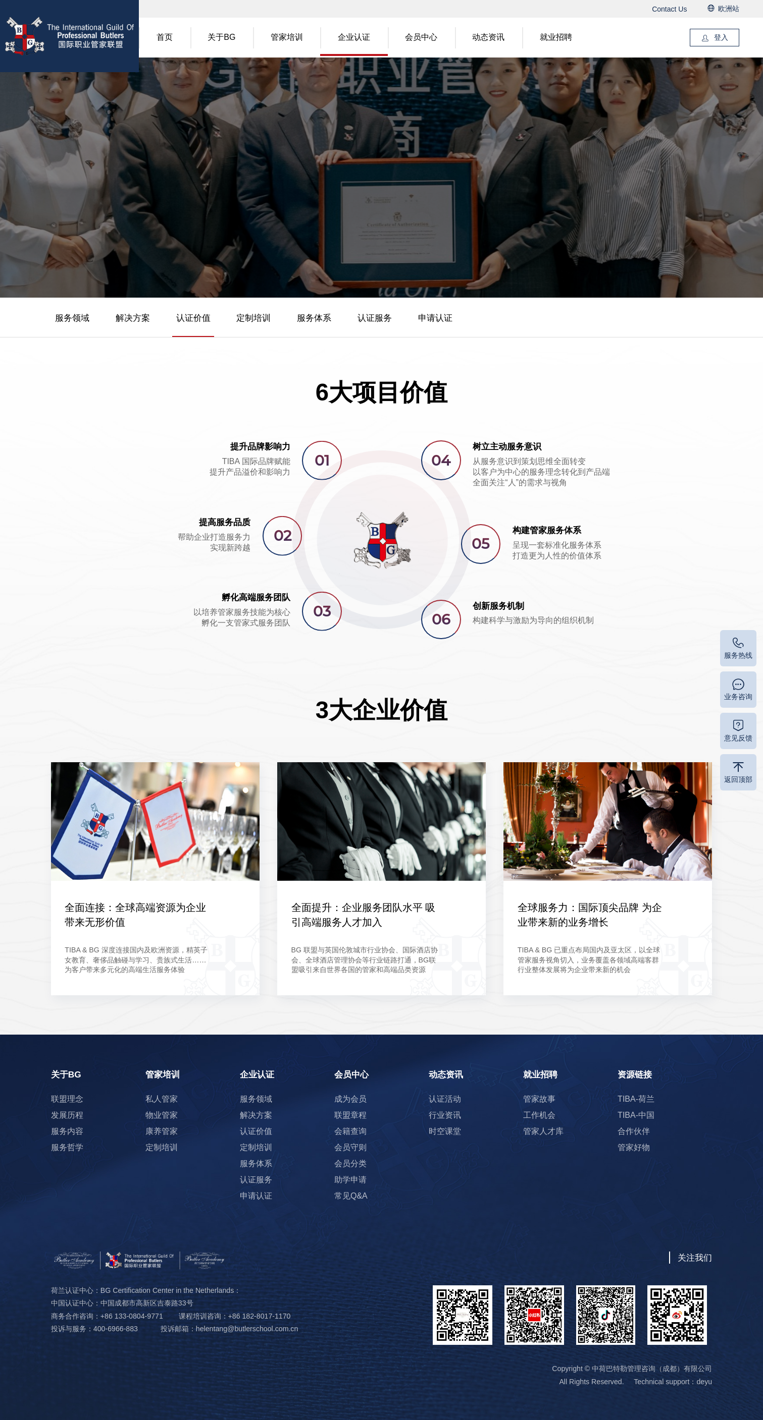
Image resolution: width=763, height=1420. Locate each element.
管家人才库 (543, 1131)
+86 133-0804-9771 (131, 1316)
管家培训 (287, 37)
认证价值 (193, 318)
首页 (165, 37)
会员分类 (350, 1163)
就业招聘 (556, 37)
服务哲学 (67, 1147)
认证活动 (445, 1099)
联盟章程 (350, 1115)
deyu (704, 1382)
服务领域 (72, 318)
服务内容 (67, 1131)
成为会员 (350, 1099)
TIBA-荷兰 (636, 1099)
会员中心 (421, 37)
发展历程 (67, 1115)
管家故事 (539, 1099)
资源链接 (635, 1074)
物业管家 (161, 1115)
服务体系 (314, 318)
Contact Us (669, 9)
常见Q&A (351, 1195)
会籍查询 (350, 1131)
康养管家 (161, 1131)
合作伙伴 (634, 1131)
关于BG (221, 37)
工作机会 (539, 1115)
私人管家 (161, 1099)
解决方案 (133, 318)
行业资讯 (445, 1115)
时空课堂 (445, 1131)
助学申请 (350, 1179)
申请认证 (435, 318)
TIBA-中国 (636, 1115)
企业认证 (354, 37)
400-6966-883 (115, 1329)
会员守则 (350, 1147)
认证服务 (375, 318)
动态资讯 (488, 37)
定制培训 (253, 318)
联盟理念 (67, 1099)
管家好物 (634, 1147)
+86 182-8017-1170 (259, 1316)
